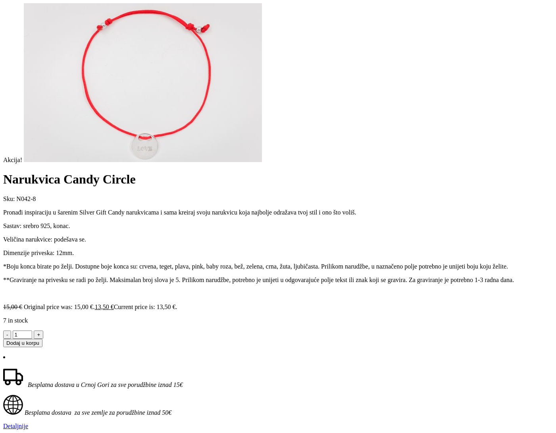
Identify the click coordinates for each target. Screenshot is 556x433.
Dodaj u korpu (22, 343)
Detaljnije (15, 426)
